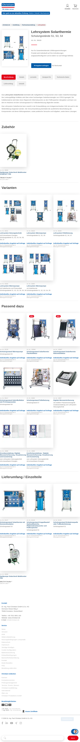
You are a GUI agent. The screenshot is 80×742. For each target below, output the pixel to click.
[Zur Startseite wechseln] (8, 4)
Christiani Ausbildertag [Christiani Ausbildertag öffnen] (9, 698)
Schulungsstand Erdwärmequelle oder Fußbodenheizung (63, 527)
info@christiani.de (13, 630)
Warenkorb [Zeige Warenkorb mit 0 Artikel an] (75, 7)
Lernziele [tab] (33, 77)
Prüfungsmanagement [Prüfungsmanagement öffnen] (9, 692)
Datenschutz (6, 652)
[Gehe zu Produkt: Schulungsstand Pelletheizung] (40, 382)
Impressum (5, 654)
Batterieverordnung (8, 662)
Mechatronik (44, 13)
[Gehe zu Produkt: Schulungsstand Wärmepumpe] (13, 332)
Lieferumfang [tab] (8, 84)
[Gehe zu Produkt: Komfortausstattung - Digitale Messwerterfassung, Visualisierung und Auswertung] (40, 436)
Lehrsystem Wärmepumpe (38, 230)
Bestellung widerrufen (9, 678)
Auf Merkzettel (58, 65)
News (4, 639)
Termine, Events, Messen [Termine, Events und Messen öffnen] (10, 695)
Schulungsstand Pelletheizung (39, 402)
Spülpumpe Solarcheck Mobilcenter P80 (10, 581)
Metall (37, 13)
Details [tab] (21, 77)
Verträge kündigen (8, 657)
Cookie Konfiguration (9, 660)
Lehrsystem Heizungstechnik (12, 230)
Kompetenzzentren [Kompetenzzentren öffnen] (8, 690)
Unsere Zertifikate (29, 721)
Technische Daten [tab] (63, 77)
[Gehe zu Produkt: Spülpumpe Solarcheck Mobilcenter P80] (13, 561)
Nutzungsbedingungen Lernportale (13, 649)
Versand (4, 641)
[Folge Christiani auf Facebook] (2, 732)
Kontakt (4, 670)
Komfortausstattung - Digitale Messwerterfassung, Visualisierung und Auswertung (39, 457)
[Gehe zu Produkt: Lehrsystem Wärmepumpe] (40, 210)
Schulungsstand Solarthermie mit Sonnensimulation (13, 527)
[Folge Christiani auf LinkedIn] (7, 732)
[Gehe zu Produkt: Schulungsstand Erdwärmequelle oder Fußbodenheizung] (66, 506)
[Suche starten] (5, 738)
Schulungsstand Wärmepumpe (13, 352)
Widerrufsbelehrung (8, 647)
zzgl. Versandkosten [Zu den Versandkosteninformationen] (14, 718)
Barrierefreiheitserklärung (10, 667)
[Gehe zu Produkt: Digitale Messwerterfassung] (66, 382)
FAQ (3, 675)
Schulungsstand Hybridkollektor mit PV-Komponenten (10, 403)
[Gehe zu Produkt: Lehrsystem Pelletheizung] (66, 210)
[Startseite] (6, 25)
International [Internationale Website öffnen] (6, 700)
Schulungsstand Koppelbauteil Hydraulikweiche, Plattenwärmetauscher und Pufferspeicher (39, 528)
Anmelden (67, 7)
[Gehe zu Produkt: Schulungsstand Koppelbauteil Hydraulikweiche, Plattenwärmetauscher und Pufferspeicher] (40, 506)
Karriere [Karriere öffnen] (4, 687)
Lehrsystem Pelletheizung (64, 230)
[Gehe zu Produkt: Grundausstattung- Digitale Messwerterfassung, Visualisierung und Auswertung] (13, 436)
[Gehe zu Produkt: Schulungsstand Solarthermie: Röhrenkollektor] (66, 332)
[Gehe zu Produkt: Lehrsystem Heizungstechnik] (13, 210)
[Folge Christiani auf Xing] (16, 732)
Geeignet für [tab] (46, 77)
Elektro (31, 13)
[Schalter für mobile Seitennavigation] (73, 738)
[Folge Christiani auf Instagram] (21, 732)
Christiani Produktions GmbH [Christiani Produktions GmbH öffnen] (12, 705)
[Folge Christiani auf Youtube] (11, 732)
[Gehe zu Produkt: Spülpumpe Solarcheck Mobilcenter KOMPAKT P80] (13, 148)
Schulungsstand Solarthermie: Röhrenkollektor (66, 353)
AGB (3, 644)
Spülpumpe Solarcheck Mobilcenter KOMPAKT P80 (12, 169)
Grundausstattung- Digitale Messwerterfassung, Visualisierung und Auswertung (13, 457)
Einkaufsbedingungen (9, 665)
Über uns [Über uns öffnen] (5, 703)
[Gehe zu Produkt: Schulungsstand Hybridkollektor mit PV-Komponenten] (13, 382)
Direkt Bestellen (7, 673)
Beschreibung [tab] (8, 77)
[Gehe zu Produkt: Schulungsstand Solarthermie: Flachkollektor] (40, 332)
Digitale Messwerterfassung (65, 402)
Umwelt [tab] (21, 84)
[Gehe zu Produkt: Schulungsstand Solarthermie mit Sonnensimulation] (13, 506)
